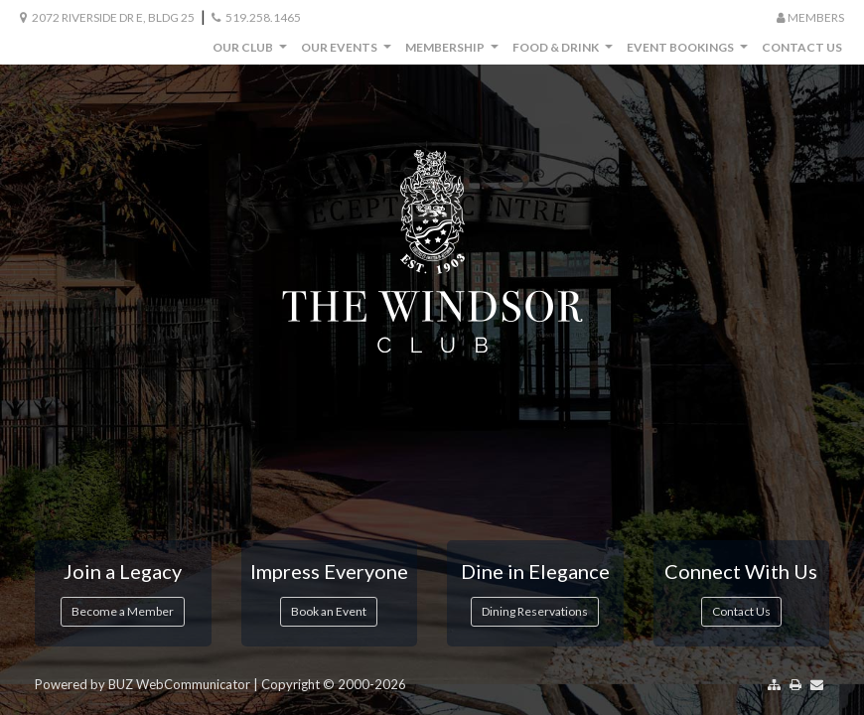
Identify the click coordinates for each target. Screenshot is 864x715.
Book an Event (328, 611)
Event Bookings (690, 52)
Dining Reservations (535, 611)
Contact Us (802, 47)
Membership (454, 52)
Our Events (348, 52)
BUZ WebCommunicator (179, 684)
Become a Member (123, 611)
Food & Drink (565, 52)
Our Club (252, 52)
